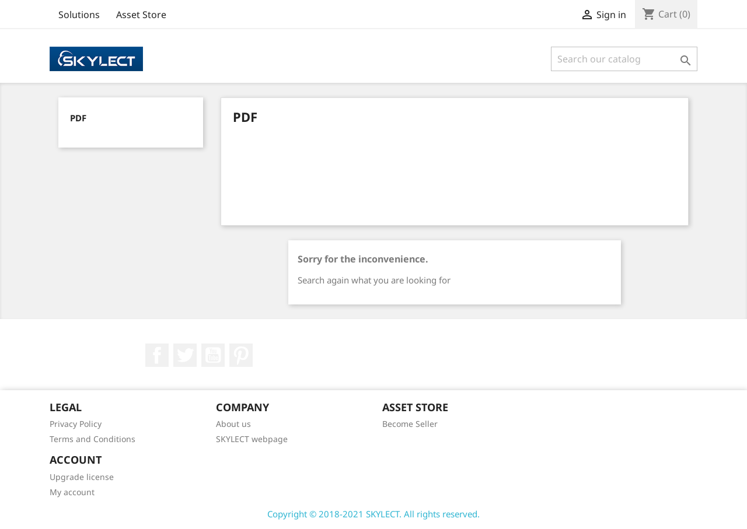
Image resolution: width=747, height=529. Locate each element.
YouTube (213, 355)
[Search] (624, 59)
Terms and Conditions (92, 438)
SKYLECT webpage (252, 438)
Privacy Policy (76, 423)
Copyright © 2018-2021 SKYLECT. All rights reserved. (373, 514)
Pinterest (241, 355)
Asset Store (141, 14)
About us (233, 423)
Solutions (79, 14)
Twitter (185, 355)
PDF (78, 118)
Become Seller (410, 423)
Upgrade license (82, 476)
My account (72, 492)
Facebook (157, 355)
